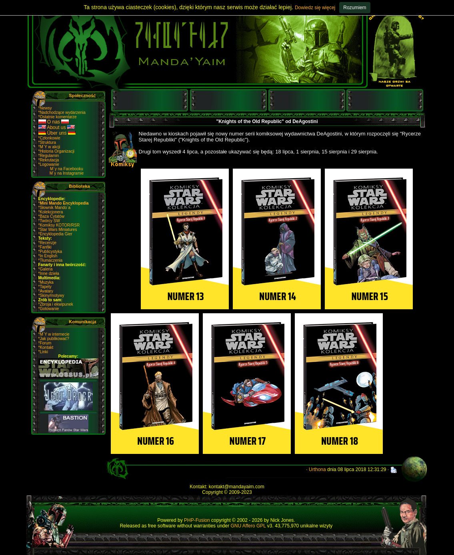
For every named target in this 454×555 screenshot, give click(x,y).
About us (56, 127)
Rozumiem (354, 7)
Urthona (317, 469)
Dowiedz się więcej (315, 7)
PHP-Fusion (197, 520)
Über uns (57, 133)
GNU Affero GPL (248, 526)
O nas (54, 122)
